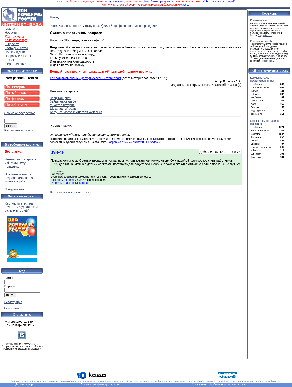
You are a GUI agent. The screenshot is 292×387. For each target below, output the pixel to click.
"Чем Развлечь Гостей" (66, 26)
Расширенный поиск (18, 130)
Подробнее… (265, 35)
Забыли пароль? (12, 308)
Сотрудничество (16, 48)
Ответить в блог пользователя (69, 182)
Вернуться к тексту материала (71, 192)
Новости (11, 32)
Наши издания (15, 52)
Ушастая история (62, 105)
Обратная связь (16, 64)
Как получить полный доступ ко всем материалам (85, 78)
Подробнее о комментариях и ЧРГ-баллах (133, 142)
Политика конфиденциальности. (100, 384)
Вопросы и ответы (18, 56)
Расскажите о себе (261, 41)
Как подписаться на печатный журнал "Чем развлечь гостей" (22, 232)
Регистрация (13, 302)
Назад (54, 17)
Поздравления (15, 189)
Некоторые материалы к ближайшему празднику (21, 163)
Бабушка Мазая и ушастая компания (76, 112)
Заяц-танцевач (60, 98)
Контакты (11, 60)
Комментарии (258, 20)
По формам (15, 99)
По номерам (15, 87)
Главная (10, 28)
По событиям (16, 105)
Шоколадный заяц (63, 108)
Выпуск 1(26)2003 (97, 26)
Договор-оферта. (25, 384)
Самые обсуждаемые (19, 113)
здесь (185, 4)
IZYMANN (57, 152)
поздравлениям (114, 1)
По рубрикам (16, 93)
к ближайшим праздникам (157, 1)
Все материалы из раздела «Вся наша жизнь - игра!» (19, 178)
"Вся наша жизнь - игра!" (219, 1)
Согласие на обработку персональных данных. (221, 384)
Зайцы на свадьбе (63, 101)
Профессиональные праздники (135, 26)
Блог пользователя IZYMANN (68, 179)
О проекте (12, 44)
